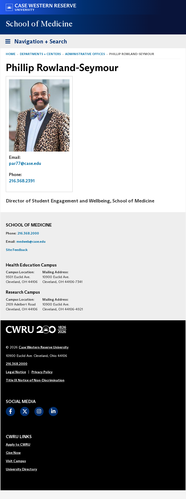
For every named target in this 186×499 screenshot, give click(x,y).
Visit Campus (16, 461)
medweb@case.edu (31, 241)
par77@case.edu (25, 163)
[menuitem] (21, 444)
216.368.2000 (28, 233)
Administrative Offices (85, 54)
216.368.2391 (22, 181)
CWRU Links (19, 437)
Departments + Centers (40, 54)
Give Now (13, 453)
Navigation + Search (34, 40)
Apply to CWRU (18, 444)
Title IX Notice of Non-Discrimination (35, 380)
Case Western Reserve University (44, 347)
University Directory (21, 469)
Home (11, 54)
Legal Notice (16, 372)
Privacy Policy (42, 372)
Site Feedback (17, 250)
